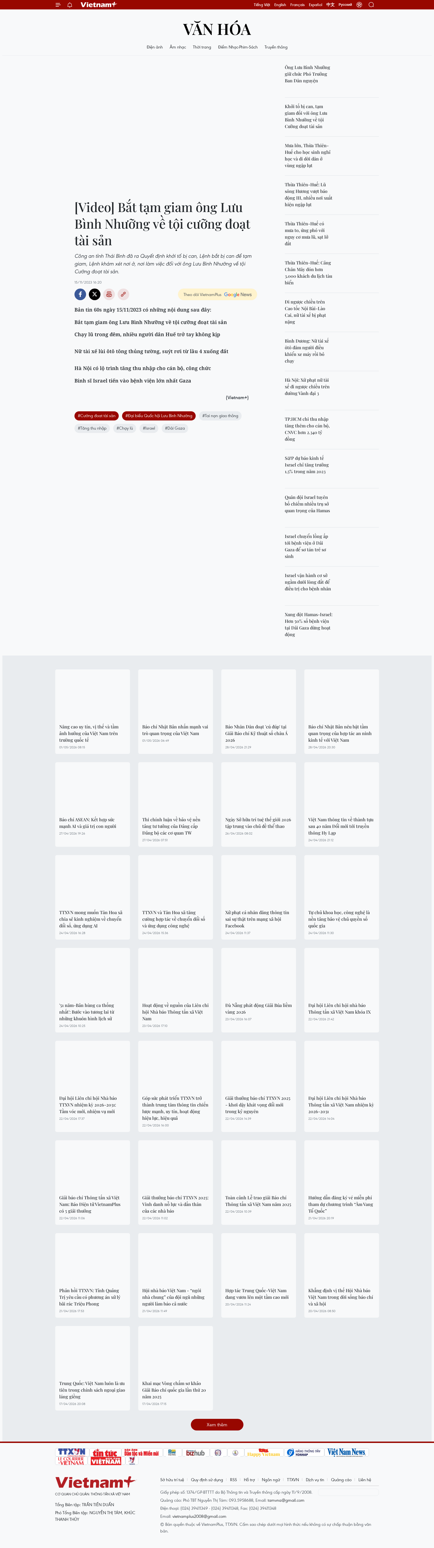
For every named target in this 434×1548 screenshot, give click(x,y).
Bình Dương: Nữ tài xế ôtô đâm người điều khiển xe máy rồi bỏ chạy (307, 351)
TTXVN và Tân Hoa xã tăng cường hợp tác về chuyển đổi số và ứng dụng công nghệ (173, 919)
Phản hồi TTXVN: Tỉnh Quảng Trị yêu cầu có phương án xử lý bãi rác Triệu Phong (89, 1297)
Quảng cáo (341, 1479)
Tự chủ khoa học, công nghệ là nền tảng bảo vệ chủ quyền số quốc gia (339, 919)
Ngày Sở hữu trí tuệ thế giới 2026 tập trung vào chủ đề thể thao (258, 823)
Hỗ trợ (249, 1479)
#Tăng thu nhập (92, 428)
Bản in (109, 294)
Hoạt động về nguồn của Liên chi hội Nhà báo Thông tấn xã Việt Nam (175, 1011)
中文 (330, 4)
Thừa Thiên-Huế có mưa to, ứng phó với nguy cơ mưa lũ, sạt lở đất (306, 233)
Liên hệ (364, 1479)
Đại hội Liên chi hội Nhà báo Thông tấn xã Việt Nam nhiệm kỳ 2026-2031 (341, 1104)
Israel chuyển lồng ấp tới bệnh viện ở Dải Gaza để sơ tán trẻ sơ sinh (306, 546)
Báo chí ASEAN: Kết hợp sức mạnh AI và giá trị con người (87, 823)
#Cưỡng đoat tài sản (96, 415)
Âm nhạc (178, 47)
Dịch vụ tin (315, 1479)
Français (297, 4)
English (280, 4)
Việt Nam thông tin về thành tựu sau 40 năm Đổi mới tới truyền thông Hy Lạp (340, 826)
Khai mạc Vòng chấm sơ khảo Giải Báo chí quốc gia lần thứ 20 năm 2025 (174, 1389)
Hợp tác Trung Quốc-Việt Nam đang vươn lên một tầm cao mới (257, 1293)
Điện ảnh (155, 47)
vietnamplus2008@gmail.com (199, 1516)
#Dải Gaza (175, 428)
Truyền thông (276, 47)
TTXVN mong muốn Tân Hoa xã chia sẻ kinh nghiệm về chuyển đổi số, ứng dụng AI (90, 919)
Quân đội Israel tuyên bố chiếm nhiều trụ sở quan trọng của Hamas (307, 503)
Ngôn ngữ (271, 1479)
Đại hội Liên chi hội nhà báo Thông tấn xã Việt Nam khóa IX (339, 1008)
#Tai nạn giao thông (220, 415)
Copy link (123, 294)
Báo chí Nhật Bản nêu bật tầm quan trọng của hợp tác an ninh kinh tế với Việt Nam (340, 733)
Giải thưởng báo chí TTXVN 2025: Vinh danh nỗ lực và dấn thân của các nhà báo (175, 1204)
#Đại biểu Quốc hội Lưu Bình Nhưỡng (158, 415)
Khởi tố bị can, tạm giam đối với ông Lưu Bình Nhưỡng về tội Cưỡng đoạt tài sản (306, 116)
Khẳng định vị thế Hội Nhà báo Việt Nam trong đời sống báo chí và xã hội (340, 1297)
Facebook (80, 294)
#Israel (149, 428)
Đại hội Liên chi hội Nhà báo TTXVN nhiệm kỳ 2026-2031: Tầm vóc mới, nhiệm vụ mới (88, 1104)
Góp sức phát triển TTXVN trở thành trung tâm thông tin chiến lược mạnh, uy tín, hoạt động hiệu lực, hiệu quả (175, 1108)
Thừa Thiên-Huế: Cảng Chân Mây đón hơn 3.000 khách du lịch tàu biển (308, 272)
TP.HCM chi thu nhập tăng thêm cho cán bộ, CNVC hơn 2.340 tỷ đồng (307, 429)
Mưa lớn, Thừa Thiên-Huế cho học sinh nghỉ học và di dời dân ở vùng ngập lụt (307, 155)
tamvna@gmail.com (286, 1500)
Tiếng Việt (262, 4)
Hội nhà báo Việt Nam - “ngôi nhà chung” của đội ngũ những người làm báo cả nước (173, 1297)
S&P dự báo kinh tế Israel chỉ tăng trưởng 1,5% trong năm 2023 (307, 464)
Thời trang (202, 47)
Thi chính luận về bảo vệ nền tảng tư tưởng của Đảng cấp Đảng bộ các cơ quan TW (171, 826)
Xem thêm (217, 1424)
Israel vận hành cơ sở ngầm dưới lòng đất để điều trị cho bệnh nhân (308, 581)
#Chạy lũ (125, 428)
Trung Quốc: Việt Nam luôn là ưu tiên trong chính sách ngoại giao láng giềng (92, 1389)
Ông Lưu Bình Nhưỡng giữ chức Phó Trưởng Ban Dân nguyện (307, 73)
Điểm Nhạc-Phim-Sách (238, 47)
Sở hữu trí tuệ (172, 1479)
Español (315, 4)
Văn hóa (217, 28)
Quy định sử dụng (207, 1479)
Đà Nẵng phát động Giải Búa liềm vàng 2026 (258, 1008)
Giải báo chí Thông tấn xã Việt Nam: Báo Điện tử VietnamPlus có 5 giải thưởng (89, 1204)
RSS (233, 1479)
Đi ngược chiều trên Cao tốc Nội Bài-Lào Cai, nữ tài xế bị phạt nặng (305, 312)
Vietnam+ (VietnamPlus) (99, 5)
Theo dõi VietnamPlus (202, 294)
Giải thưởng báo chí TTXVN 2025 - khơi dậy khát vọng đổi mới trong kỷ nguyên (257, 1104)
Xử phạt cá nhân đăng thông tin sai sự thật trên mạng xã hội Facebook (257, 919)
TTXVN (293, 1479)
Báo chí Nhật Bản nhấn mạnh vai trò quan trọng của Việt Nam (175, 730)
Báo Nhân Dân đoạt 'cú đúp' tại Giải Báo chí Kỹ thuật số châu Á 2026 (256, 733)
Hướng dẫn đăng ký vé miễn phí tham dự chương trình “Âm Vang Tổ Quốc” (340, 1204)
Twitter (94, 294)
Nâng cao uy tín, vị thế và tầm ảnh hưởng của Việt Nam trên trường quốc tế (88, 733)
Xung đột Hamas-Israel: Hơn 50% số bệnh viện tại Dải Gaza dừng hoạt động (308, 624)
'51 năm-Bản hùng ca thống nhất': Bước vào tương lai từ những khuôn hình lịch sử (86, 1011)
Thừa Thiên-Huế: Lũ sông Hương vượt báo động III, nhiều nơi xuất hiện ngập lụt (308, 194)
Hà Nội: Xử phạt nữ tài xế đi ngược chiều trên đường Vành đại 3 (307, 386)
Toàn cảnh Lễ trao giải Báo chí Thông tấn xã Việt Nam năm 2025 (258, 1201)
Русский (345, 5)
